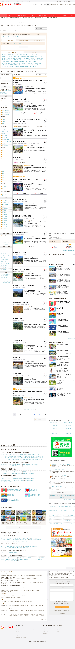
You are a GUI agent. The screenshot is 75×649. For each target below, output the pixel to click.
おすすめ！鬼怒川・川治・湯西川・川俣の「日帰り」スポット (62, 507)
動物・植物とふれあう (18, 546)
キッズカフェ (31, 64)
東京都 (72, 495)
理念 (44, 629)
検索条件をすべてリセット (41, 28)
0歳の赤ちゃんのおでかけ (55, 422)
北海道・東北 (2, 17)
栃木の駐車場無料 (22, 582)
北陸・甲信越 (30, 17)
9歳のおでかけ (68, 433)
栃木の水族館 (41, 586)
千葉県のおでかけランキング (35, 539)
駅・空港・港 (5, 66)
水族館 (35, 54)
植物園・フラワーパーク (7, 56)
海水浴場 (16, 61)
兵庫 (42, 17)
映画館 (40, 59)
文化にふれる (35, 546)
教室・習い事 (31, 63)
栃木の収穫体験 (28, 578)
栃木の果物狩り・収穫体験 (6, 591)
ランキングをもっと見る (69, 499)
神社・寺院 (13, 59)
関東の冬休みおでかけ (6, 464)
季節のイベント (4, 261)
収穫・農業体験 (12, 547)
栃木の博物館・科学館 (28, 586)
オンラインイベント (21, 15)
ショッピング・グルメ (5, 255)
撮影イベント (3, 257)
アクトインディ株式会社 (57, 625)
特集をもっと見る (71, 338)
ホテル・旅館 (28, 61)
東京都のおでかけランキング (7, 541)
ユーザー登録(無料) (66, 1)
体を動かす (19, 547)
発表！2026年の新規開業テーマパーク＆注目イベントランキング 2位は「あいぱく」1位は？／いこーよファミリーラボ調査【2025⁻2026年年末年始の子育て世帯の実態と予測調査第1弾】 (26, 607)
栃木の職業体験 (34, 578)
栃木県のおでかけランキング (37, 538)
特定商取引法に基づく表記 (20, 637)
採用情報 (45, 633)
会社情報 (58, 631)
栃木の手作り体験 (11, 578)
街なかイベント (4, 265)
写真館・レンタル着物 (14, 66)
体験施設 (38, 58)
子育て (64, 15)
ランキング (32, 15)
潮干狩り (15, 58)
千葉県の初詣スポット (6, 473)
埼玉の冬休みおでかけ (6, 465)
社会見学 (28, 58)
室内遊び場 (4, 54)
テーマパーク (15, 54)
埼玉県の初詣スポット (38, 471)
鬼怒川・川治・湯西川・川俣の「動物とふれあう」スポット (62, 511)
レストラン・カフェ (15, 63)
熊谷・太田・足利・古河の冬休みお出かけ (10, 457)
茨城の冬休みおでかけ (17, 464)
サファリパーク (26, 54)
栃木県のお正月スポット (18, 478)
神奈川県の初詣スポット (28, 473)
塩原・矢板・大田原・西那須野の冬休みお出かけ (32, 457)
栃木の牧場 (28, 575)
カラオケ (16, 64)
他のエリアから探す (23, 46)
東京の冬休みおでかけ (28, 465)
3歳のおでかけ (68, 425)
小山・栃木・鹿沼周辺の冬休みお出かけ (34, 456)
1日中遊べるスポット (71, 4)
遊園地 (9, 54)
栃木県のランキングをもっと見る (61, 492)
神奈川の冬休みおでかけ (39, 465)
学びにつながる (27, 546)
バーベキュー (23, 56)
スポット (3, 15)
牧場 (32, 54)
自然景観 (32, 56)
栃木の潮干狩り (28, 590)
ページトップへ (70, 568)
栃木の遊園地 (3, 575)
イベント (10, 15)
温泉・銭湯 (21, 61)
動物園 (20, 54)
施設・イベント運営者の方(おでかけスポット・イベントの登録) (20, 601)
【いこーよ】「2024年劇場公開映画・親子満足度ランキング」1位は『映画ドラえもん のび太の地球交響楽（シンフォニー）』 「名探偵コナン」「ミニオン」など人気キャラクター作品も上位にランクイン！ (26, 615)
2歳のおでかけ (55, 425)
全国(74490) (4, 36)
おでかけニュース (55, 15)
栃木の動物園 (9, 575)
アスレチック (20, 59)
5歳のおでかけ (68, 428)
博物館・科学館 (21, 58)
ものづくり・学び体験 (5, 263)
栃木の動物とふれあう (19, 578)
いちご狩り (4, 58)
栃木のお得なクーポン (5, 582)
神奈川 (15, 17)
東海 (24, 17)
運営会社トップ (46, 627)
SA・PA (36, 64)
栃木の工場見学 (4, 578)
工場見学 (33, 58)
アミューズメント (23, 64)
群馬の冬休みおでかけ (38, 464)
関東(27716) (11, 36)
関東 (11, 17)
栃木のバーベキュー (16, 575)
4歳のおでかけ (55, 428)
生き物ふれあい (4, 253)
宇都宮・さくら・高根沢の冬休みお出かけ (29, 454)
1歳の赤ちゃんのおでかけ (68, 422)
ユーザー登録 (3, 601)
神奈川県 (62, 497)
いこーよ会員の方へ (62, 613)
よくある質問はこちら (62, 611)
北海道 (7, 17)
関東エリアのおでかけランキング (8, 538)
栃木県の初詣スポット (17, 471)
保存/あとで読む (57, 1)
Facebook (17, 635)
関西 (36, 17)
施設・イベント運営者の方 (20, 627)
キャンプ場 (16, 56)
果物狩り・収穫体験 (39, 56)
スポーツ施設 (27, 59)
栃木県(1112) (18, 36)
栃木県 (57, 495)
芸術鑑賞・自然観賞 (4, 259)
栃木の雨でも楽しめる (5, 586)
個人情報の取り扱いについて (61, 601)
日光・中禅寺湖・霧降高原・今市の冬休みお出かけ (12, 456)
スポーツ (2, 251)
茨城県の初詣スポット (6, 471)
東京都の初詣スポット (17, 473)
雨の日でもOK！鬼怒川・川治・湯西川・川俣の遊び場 (61, 515)
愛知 (26, 17)
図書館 (7, 61)
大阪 (38, 17)
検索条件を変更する (40, 419)
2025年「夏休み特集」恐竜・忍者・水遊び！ (5, 275)
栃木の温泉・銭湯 (4, 590)
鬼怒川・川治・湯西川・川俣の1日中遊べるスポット (60, 518)
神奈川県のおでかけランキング (22, 541)
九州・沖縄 (52, 17)
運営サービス (45, 631)
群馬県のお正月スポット (30, 478)
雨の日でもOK (56, 4)
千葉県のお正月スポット (18, 480)
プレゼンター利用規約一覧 (34, 627)
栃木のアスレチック (30, 582)
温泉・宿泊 (25, 547)
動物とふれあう (63, 4)
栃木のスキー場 (12, 590)
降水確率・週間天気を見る (69, 250)
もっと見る (43, 619)
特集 (72, 15)
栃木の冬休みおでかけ (28, 464)
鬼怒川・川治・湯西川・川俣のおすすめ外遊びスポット (61, 523)
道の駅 (36, 63)
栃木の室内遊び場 (13, 586)
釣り (28, 56)
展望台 (42, 58)
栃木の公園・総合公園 (39, 582)
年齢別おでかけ (42, 15)
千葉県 (68, 495)
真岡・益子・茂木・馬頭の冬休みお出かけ (32, 459)
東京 (13, 17)
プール (11, 61)
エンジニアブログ (46, 635)
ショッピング (24, 63)
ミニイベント (3, 267)
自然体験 (2, 249)
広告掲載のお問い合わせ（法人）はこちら (62, 603)
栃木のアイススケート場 (20, 590)
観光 (40, 63)
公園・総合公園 (34, 59)
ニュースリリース (18, 633)
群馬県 (60, 495)
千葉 (18, 17)
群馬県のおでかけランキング (7, 539)
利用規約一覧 (18, 629)
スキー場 (34, 61)
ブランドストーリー (61, 627)
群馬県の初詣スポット (28, 471)
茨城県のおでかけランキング (23, 538)
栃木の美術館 (35, 586)
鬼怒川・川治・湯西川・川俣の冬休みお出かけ (11, 459)
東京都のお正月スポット (30, 480)
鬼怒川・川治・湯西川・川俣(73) (16, 43)
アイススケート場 (6, 63)
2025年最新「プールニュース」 (6, 278)
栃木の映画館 (20, 586)
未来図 (58, 629)
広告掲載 (17, 631)
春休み (51, 4)
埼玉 (20, 17)
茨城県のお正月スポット (6, 478)
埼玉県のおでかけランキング (21, 539)
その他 (34, 66)
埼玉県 (64, 495)
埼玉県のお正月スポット (6, 480)
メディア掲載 (31, 633)
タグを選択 (6, 86)
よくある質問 (31, 629)
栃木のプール (34, 575)
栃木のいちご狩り (35, 590)
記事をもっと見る (23, 527)
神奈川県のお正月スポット (7, 481)
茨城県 (53, 495)
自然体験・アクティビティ (26, 66)
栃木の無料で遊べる (14, 582)
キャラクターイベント (5, 269)
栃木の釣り (23, 575)
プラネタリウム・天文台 (7, 64)
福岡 (56, 17)
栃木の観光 (39, 575)
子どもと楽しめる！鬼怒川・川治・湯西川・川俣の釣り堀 (62, 521)
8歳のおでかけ (55, 433)
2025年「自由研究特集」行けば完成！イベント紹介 (6, 282)
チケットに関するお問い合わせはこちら (61, 610)
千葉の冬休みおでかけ (17, 465)
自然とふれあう (4, 547)
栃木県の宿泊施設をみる (30, 409)
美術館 (3, 59)
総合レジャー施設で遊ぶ (6, 546)
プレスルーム (31, 631)
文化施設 (8, 59)
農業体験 (10, 58)
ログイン (72, 1)
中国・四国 (47, 17)
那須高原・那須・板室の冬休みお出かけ (10, 454)
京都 (40, 17)
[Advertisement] (30, 335)
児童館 (3, 61)
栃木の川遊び (3, 583)
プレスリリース (60, 633)
